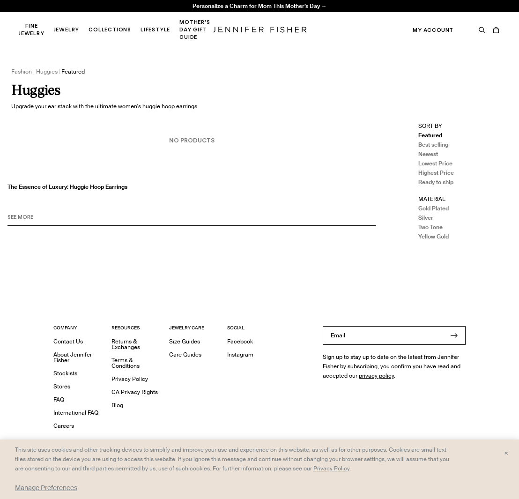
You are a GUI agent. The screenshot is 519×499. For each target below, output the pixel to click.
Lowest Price (435, 163)
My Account (433, 30)
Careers (63, 426)
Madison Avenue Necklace (165, 17)
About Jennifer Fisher (72, 357)
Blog (117, 405)
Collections (110, 29)
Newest (428, 154)
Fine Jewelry (31, 29)
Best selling (433, 145)
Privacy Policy (129, 379)
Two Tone (430, 227)
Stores (61, 386)
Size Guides (184, 341)
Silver (425, 218)
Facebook (240, 341)
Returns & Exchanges (125, 344)
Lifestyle (155, 29)
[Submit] (454, 335)
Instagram (240, 354)
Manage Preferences (46, 488)
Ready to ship (435, 182)
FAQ (58, 399)
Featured (430, 135)
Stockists (65, 373)
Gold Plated (433, 208)
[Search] (482, 30)
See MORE (20, 217)
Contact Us (68, 341)
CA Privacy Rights (134, 392)
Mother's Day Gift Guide (194, 29)
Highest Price (436, 173)
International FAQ (75, 413)
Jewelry (67, 29)
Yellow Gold (433, 236)
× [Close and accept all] (506, 452)
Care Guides (185, 354)
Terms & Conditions (125, 363)
